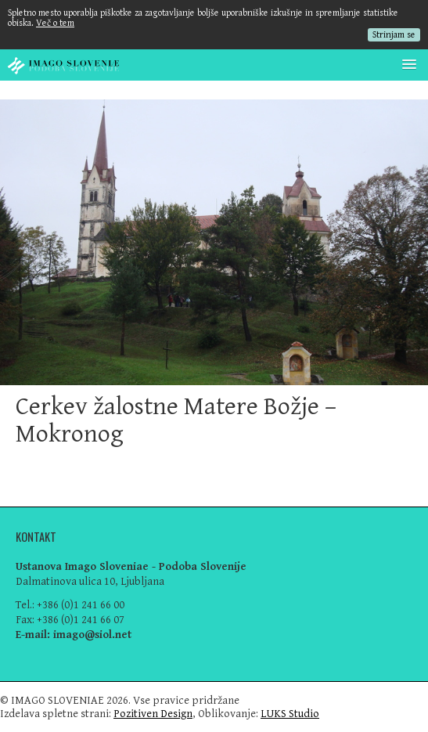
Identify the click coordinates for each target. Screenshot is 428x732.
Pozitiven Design (152, 713)
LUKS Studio (290, 713)
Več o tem (55, 23)
